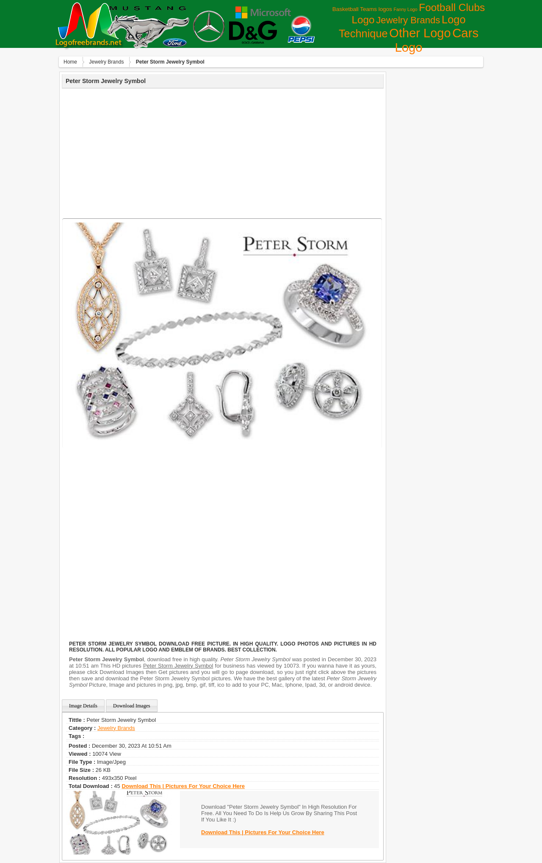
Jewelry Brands (408, 20)
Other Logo (420, 33)
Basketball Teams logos (362, 9)
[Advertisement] (223, 152)
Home (70, 62)
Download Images (131, 706)
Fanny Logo (405, 9)
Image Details (83, 706)
